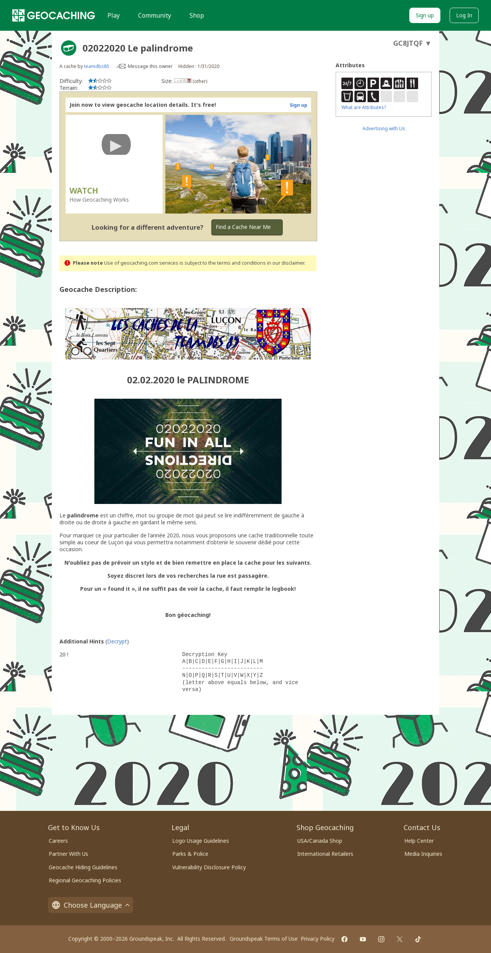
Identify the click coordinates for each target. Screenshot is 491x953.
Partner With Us (68, 853)
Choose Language (90, 905)
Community (154, 15)
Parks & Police (190, 853)
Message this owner (150, 66)
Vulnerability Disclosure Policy (209, 867)
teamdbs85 (96, 66)
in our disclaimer (285, 263)
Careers (58, 840)
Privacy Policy (317, 938)
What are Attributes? (363, 107)
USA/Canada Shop (319, 840)
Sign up (425, 15)
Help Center (419, 840)
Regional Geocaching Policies (85, 880)
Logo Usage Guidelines (200, 840)
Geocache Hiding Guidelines (83, 867)
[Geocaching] (53, 15)
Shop (196, 15)
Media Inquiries (423, 853)
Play (113, 15)
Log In (464, 15)
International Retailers (325, 853)
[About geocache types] (68, 48)
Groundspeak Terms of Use (264, 938)
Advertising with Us (383, 128)
